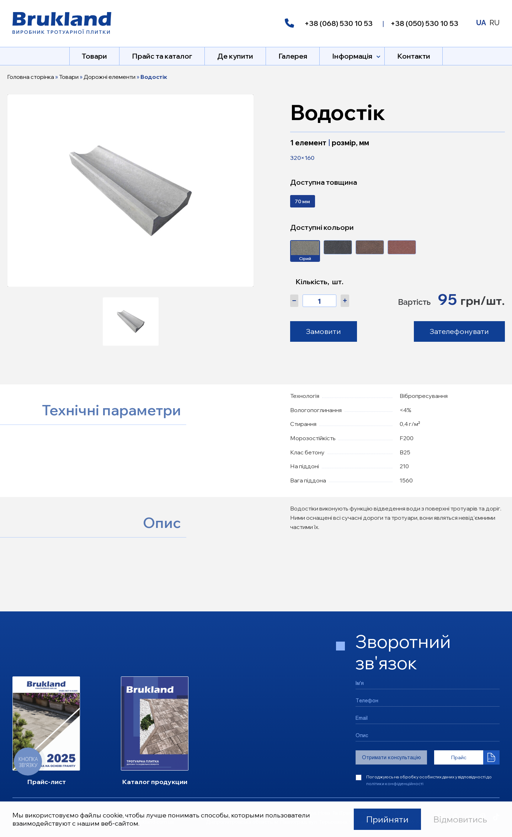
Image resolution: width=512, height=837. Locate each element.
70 (302, 201)
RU (495, 22)
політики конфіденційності (394, 783)
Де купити (235, 56)
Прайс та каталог (162, 56)
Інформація (352, 56)
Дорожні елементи (109, 76)
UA (481, 22)
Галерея (292, 56)
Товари (94, 56)
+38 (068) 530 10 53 (338, 23)
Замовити (323, 331)
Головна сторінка (30, 76)
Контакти (413, 56)
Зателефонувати (459, 331)
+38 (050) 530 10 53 (424, 23)
